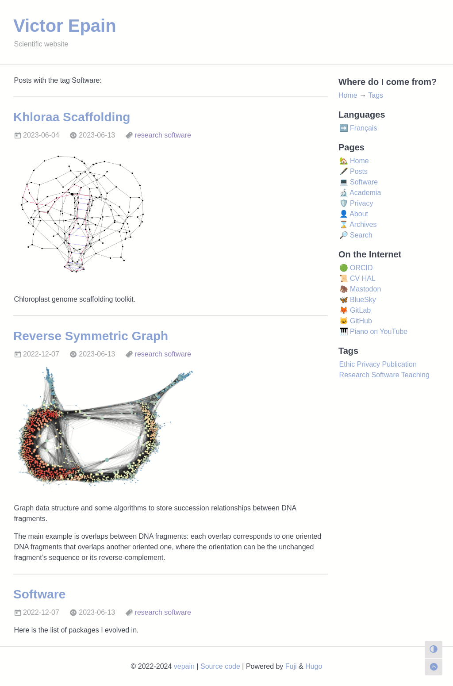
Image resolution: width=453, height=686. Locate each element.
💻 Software (358, 182)
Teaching (415, 375)
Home (347, 95)
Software (39, 594)
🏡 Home (354, 161)
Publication (399, 364)
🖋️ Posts (353, 171)
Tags (375, 95)
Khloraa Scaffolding (71, 117)
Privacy (368, 364)
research (148, 135)
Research (354, 375)
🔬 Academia (360, 192)
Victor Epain (64, 25)
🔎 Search (355, 235)
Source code (220, 666)
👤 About (353, 214)
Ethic (347, 364)
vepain (184, 666)
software (177, 135)
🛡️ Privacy (356, 203)
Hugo (313, 666)
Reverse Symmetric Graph (90, 336)
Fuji (291, 666)
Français (363, 128)
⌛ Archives (358, 224)
